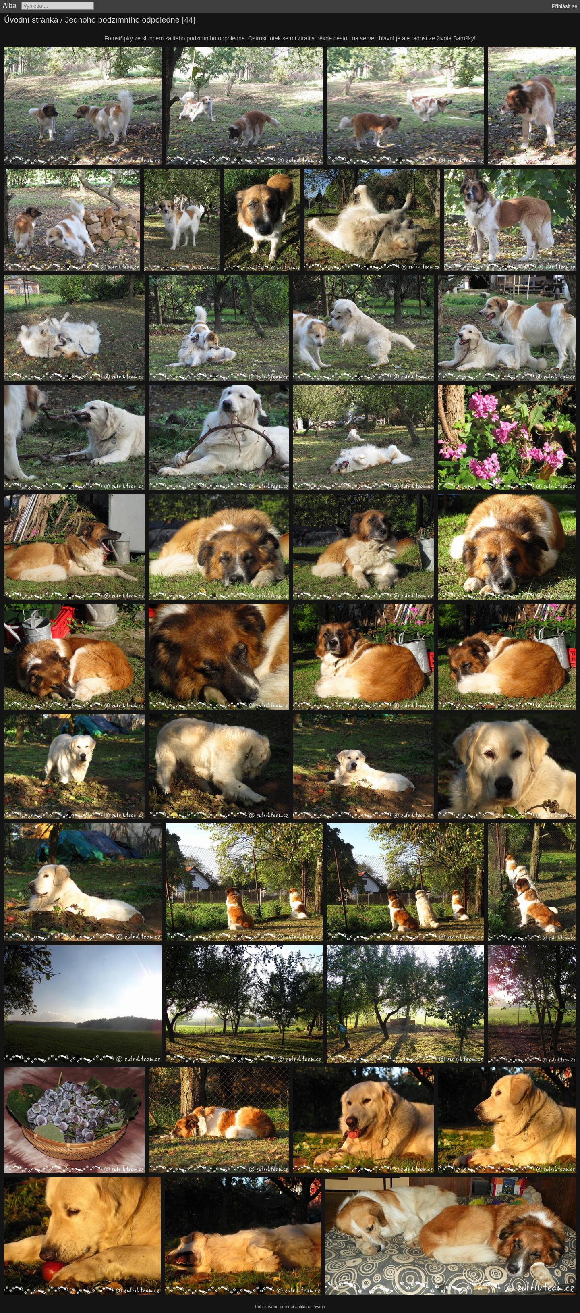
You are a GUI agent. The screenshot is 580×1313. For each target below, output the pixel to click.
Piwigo (318, 1306)
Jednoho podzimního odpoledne (122, 19)
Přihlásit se (565, 6)
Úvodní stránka (31, 19)
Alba (10, 5)
